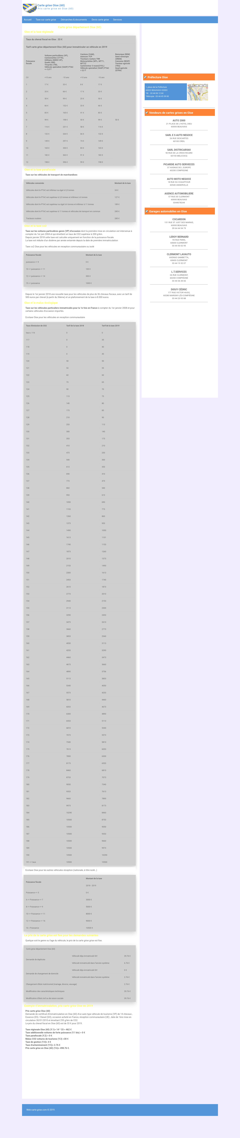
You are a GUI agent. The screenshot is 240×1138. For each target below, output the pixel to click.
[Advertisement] (80, 1095)
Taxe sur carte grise (46, 19)
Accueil (28, 19)
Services (117, 19)
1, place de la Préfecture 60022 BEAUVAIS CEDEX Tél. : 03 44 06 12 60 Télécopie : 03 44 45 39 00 (157, 91)
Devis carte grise (100, 19)
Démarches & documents (74, 19)
